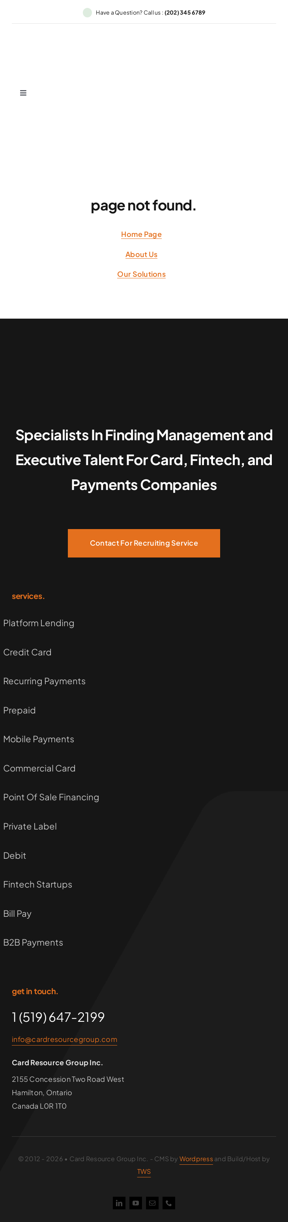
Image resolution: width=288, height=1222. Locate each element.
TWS (144, 1171)
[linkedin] (119, 1203)
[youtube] (135, 1203)
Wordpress (196, 1158)
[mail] (152, 1203)
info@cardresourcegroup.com (64, 1039)
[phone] (169, 1203)
